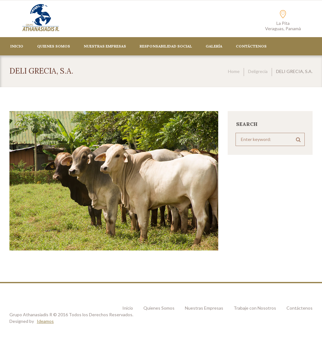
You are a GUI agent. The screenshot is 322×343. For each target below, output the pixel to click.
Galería (214, 46)
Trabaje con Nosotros (255, 308)
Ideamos (45, 321)
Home (234, 71)
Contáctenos (299, 308)
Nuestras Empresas (105, 46)
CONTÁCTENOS (251, 46)
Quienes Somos (53, 46)
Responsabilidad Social (166, 46)
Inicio (16, 46)
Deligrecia (258, 71)
